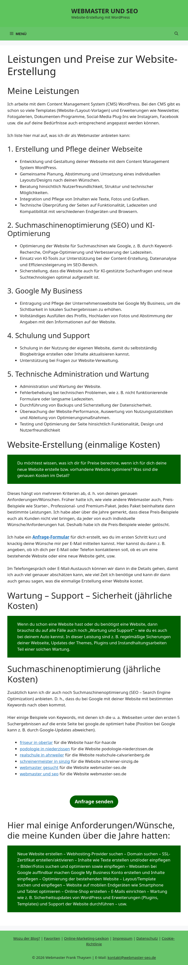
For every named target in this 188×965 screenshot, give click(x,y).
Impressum (122, 938)
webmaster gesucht (39, 767)
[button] (176, 33)
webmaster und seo (39, 774)
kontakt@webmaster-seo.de (131, 957)
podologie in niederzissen (45, 749)
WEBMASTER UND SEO (104, 11)
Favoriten (52, 938)
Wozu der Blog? (26, 938)
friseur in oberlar (36, 742)
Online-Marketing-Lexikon (86, 938)
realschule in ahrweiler (42, 755)
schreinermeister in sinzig (45, 761)
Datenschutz (147, 938)
